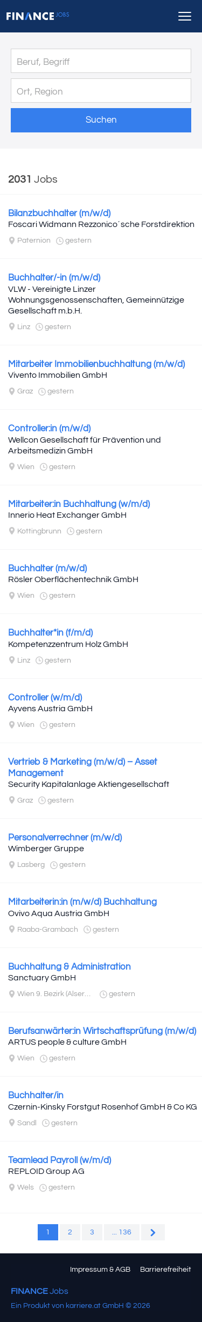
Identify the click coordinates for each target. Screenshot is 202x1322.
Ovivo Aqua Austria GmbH (58, 913)
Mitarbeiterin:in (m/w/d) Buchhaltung (82, 902)
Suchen (101, 120)
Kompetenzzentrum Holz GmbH (68, 644)
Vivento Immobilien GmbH (57, 375)
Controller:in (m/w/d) (49, 428)
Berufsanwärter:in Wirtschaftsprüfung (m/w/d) (102, 1031)
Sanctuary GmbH (42, 977)
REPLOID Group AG (46, 1171)
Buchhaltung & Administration (69, 967)
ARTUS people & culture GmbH (67, 1042)
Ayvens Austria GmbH (50, 708)
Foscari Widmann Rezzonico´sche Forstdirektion (101, 224)
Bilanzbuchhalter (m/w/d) (59, 213)
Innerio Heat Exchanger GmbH (67, 515)
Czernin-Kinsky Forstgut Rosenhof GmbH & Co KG (102, 1107)
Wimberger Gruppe (46, 848)
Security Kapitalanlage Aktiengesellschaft (88, 784)
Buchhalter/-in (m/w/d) (54, 278)
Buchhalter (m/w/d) (47, 568)
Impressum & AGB (100, 1269)
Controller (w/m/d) (45, 698)
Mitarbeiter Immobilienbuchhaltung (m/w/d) (96, 364)
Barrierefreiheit (165, 1269)
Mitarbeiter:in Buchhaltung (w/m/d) (79, 504)
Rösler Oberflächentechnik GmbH (73, 579)
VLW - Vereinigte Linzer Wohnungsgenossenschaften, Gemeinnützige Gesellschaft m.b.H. (96, 300)
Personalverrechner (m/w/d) (65, 838)
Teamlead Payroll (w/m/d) (59, 1160)
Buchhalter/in (36, 1095)
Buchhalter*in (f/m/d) (50, 633)
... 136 (121, 1232)
